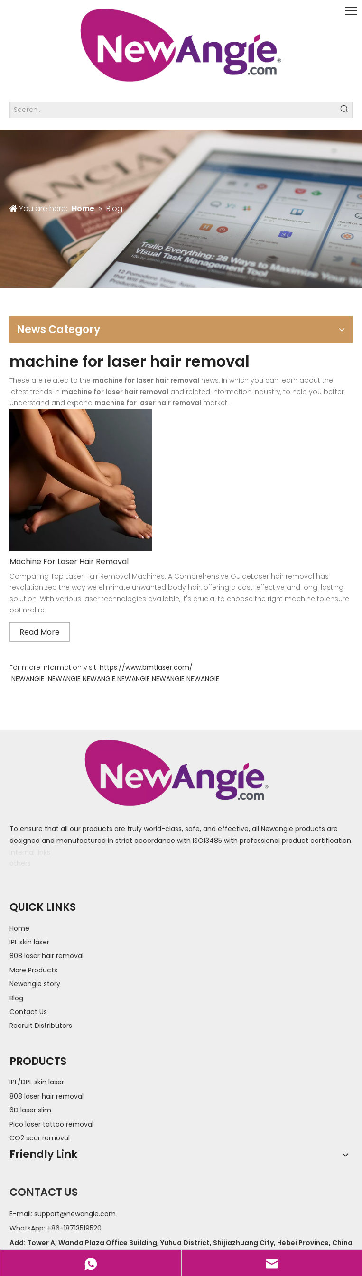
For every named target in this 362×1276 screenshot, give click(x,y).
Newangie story (34, 984)
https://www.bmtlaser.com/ (146, 667)
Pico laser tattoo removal (51, 1124)
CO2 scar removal (39, 1138)
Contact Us (28, 1012)
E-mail (20, 1214)
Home (19, 928)
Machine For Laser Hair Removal (69, 561)
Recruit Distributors (40, 1025)
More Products (33, 970)
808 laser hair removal (46, 956)
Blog (16, 998)
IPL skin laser (29, 942)
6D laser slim (30, 1110)
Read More (39, 632)
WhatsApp (26, 1228)
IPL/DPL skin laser (36, 1082)
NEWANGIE (27, 679)
